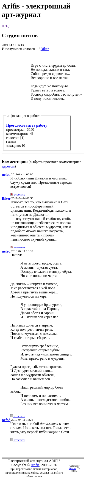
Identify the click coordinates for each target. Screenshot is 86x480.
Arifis (35, 465)
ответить (17, 194)
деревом (8, 166)
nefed (6, 174)
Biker (45, 49)
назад (6, 26)
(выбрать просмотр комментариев (43, 109)
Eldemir (72, 468)
